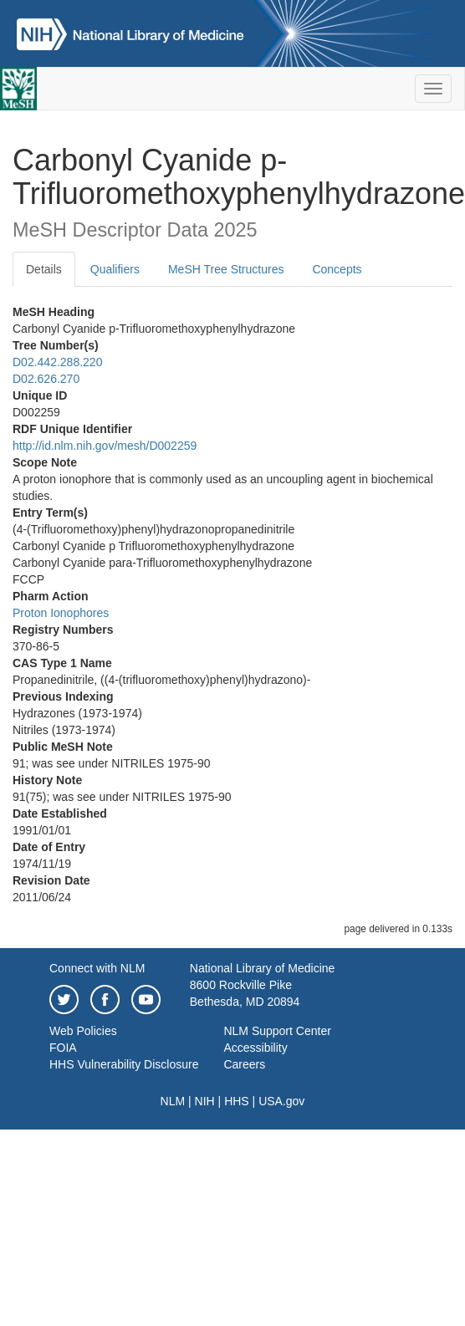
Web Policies (83, 1031)
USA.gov (281, 1101)
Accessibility (255, 1047)
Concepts (336, 269)
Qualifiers (115, 269)
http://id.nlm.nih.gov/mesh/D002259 (105, 445)
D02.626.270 (46, 378)
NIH (205, 1101)
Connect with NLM (97, 968)
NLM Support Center (276, 1031)
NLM (173, 1101)
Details (44, 269)
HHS (236, 1101)
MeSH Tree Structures (226, 269)
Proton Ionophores (61, 613)
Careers (244, 1064)
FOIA (63, 1047)
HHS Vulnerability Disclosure (123, 1064)
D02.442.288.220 (57, 362)
